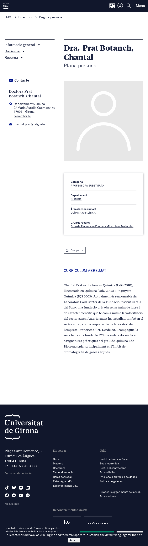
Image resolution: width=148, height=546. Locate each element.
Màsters (58, 463)
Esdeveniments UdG (65, 486)
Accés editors (108, 496)
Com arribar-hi (22, 116)
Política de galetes (111, 481)
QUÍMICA (76, 199)
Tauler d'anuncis (63, 472)
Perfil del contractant (113, 468)
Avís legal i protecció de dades (118, 477)
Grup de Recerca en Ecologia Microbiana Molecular (102, 226)
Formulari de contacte (18, 473)
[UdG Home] (6, 6)
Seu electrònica (109, 463)
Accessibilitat (108, 472)
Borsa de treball (62, 477)
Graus (56, 459)
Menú (140, 6)
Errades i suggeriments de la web (120, 492)
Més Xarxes (12, 504)
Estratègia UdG (62, 481)
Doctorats (59, 468)
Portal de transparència (114, 459)
